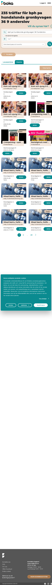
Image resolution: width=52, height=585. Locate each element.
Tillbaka (9, 54)
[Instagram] (48, 584)
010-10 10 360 (31, 565)
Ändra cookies (6, 571)
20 (31, 235)
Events (19, 62)
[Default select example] (24, 44)
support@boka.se (33, 563)
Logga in (43, 3)
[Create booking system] (39, 577)
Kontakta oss (6, 562)
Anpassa (25, 305)
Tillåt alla (41, 305)
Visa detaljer (43, 298)
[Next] (35, 235)
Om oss (4, 566)
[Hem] (7, 3)
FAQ (3, 564)
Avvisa (11, 305)
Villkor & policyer (7, 569)
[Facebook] (45, 584)
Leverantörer (8, 62)
